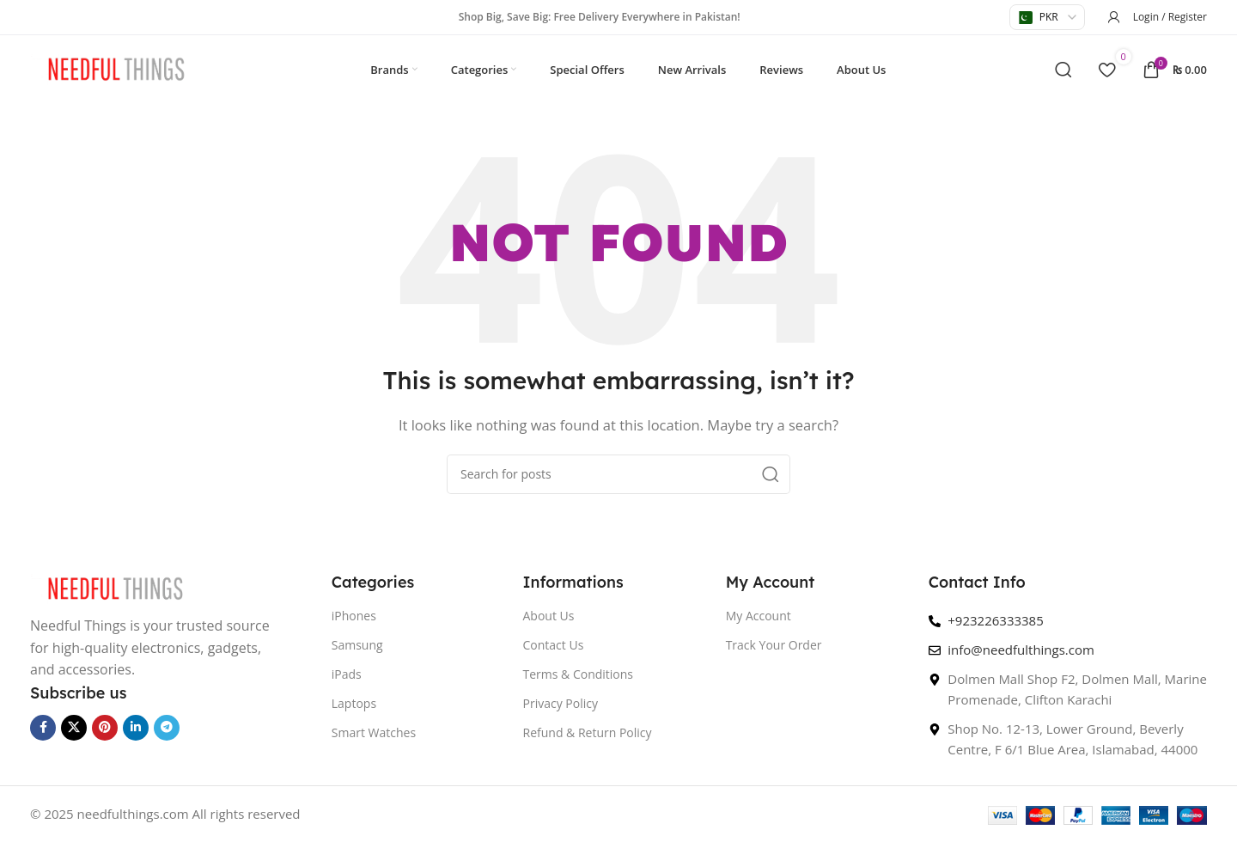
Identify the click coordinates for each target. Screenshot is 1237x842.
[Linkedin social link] (136, 728)
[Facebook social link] (43, 728)
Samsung (357, 645)
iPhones (354, 615)
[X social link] (74, 728)
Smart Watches (374, 732)
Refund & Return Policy (587, 732)
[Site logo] (116, 67)
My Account (758, 615)
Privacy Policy (560, 703)
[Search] (1063, 69)
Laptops (354, 703)
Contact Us (553, 645)
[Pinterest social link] (105, 728)
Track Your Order (774, 645)
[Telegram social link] (167, 728)
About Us (549, 615)
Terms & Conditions (578, 674)
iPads (347, 674)
